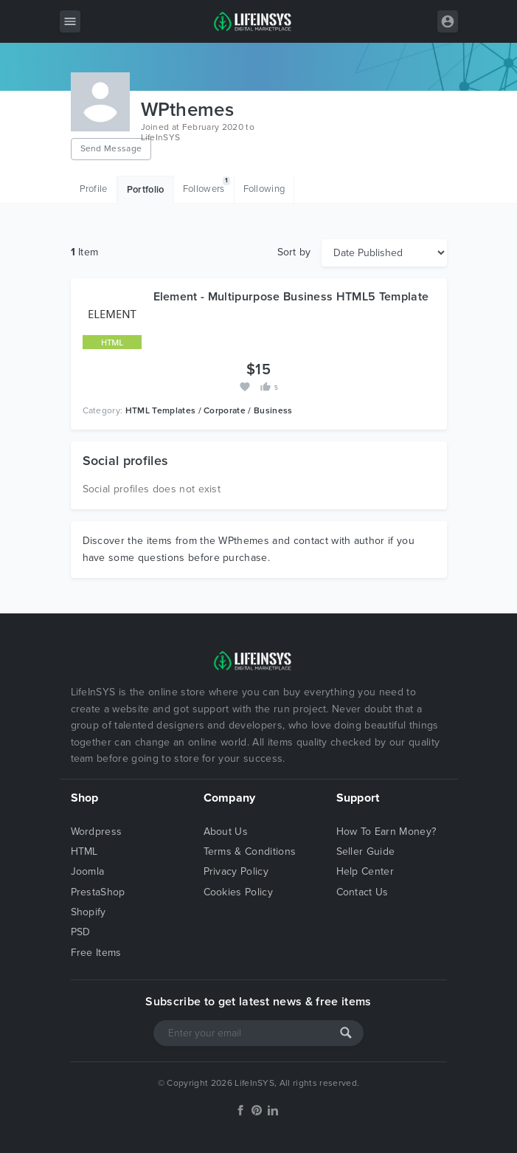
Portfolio (145, 190)
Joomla (88, 871)
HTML (84, 851)
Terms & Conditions (250, 851)
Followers (206, 185)
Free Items (96, 952)
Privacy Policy (236, 871)
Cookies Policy (238, 892)
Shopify (88, 912)
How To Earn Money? (386, 831)
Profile (94, 189)
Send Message (111, 148)
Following (264, 189)
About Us (226, 831)
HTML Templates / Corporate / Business (209, 410)
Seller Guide (365, 851)
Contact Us (362, 892)
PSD (81, 932)
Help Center (365, 871)
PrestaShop (98, 892)
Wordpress (96, 831)
